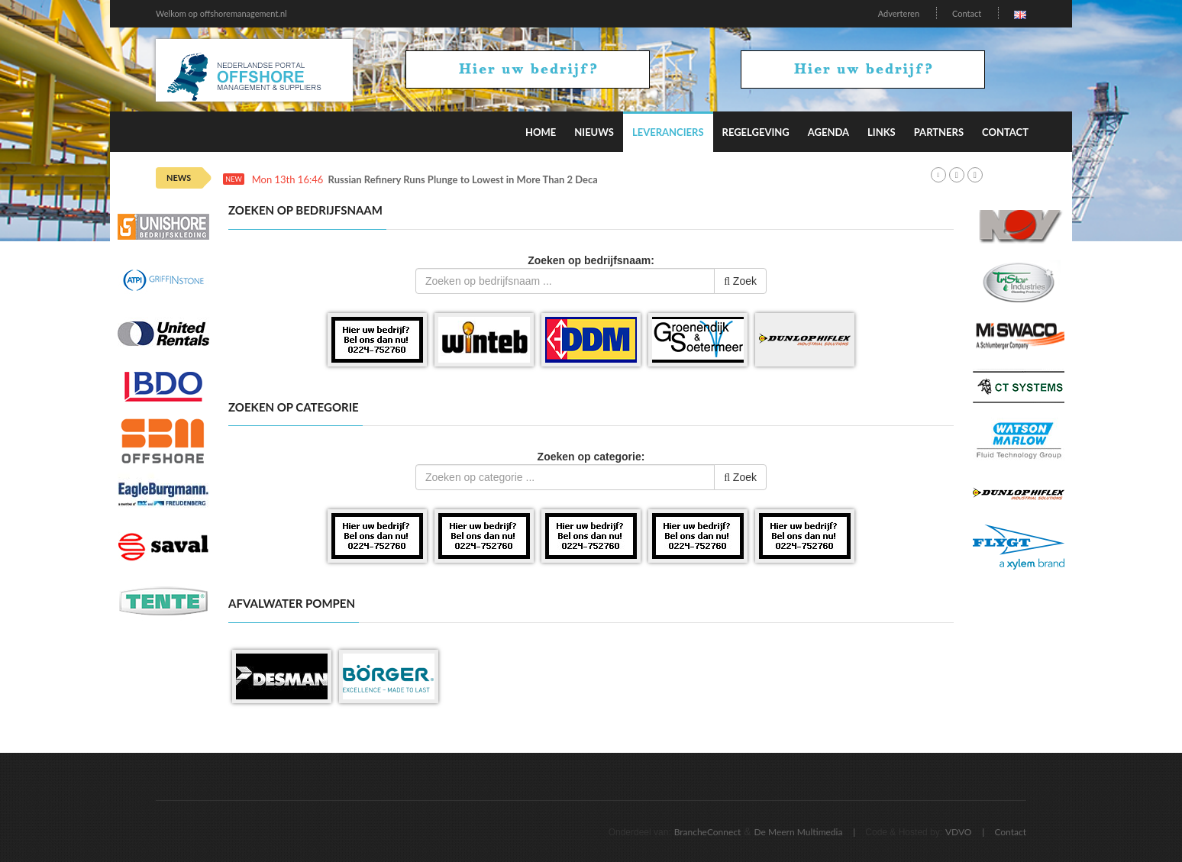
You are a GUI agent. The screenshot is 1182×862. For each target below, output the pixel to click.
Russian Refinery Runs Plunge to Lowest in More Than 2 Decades (470, 180)
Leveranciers (668, 132)
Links (881, 132)
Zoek (740, 281)
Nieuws (594, 132)
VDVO (958, 832)
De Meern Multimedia (798, 832)
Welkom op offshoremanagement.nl (221, 13)
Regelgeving (756, 132)
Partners (939, 132)
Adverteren (898, 13)
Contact (966, 13)
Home (540, 132)
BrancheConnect (707, 832)
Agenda (828, 132)
